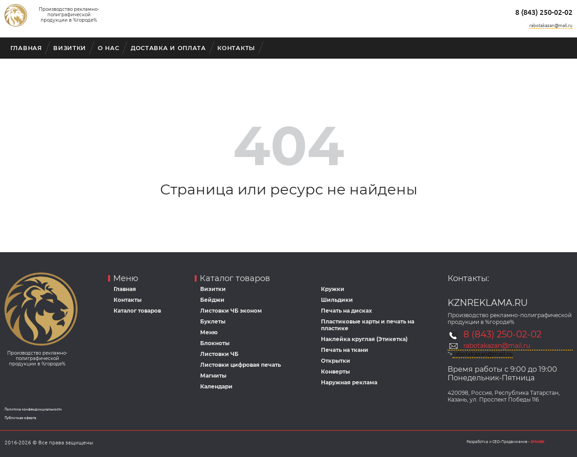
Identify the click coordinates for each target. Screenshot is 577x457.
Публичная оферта (20, 418)
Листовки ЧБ (219, 354)
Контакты (236, 48)
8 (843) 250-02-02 (543, 12)
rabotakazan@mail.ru (550, 25)
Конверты (335, 371)
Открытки (335, 360)
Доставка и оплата (168, 48)
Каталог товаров (137, 310)
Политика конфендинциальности (33, 409)
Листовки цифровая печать (240, 364)
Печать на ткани (344, 349)
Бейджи (212, 299)
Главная (26, 48)
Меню (209, 332)
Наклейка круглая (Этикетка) (364, 339)
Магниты (213, 375)
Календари (216, 386)
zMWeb (537, 441)
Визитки (69, 48)
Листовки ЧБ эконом (231, 310)
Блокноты (214, 343)
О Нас (108, 48)
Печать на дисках (346, 310)
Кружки (332, 289)
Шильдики (337, 299)
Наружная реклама (349, 382)
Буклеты (212, 321)
